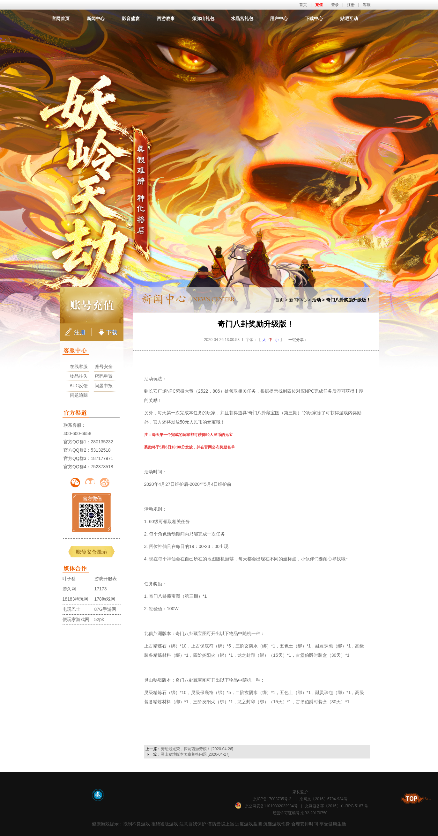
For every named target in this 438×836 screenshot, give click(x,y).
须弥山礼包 (203, 18)
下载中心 (314, 18)
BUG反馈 (79, 385)
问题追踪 (79, 395)
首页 (303, 5)
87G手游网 (105, 609)
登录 (335, 5)
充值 (319, 5)
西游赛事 (166, 18)
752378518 (102, 466)
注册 (351, 5)
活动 (316, 299)
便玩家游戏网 (76, 619)
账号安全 (104, 366)
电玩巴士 (71, 609)
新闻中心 (96, 18)
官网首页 (61, 18)
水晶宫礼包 (242, 18)
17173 (100, 588)
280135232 (102, 441)
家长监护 (300, 792)
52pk (99, 619)
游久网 (69, 588)
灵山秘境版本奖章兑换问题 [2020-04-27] (195, 754)
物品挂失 (79, 376)
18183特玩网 (75, 599)
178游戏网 (104, 599)
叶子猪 (69, 578)
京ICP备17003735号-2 (272, 799)
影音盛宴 (131, 18)
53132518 (101, 450)
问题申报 (104, 385)
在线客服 (79, 366)
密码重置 (104, 376)
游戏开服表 (105, 578)
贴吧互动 (349, 18)
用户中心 (279, 18)
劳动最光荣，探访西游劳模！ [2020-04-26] (197, 749)
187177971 (102, 458)
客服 (367, 5)
